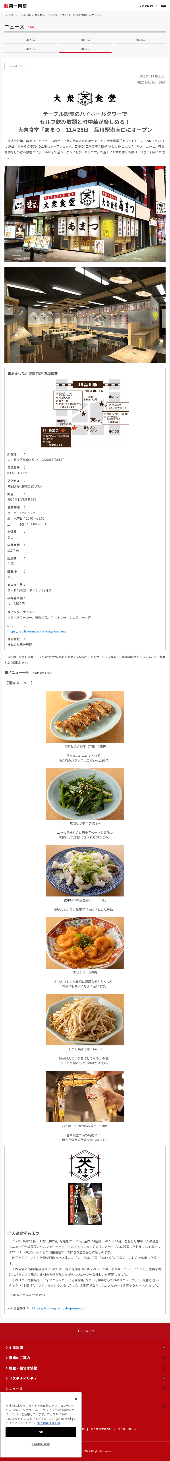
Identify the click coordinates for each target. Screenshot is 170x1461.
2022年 (26, 15)
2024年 (140, 40)
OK (41, 1432)
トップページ (10, 15)
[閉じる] (76, 1399)
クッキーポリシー (128, 1429)
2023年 (30, 49)
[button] (163, 5)
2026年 (30, 40)
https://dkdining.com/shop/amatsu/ (58, 1308)
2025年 (85, 40)
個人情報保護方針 (101, 1429)
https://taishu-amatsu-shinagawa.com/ (36, 631)
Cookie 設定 (41, 1444)
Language (146, 5)
